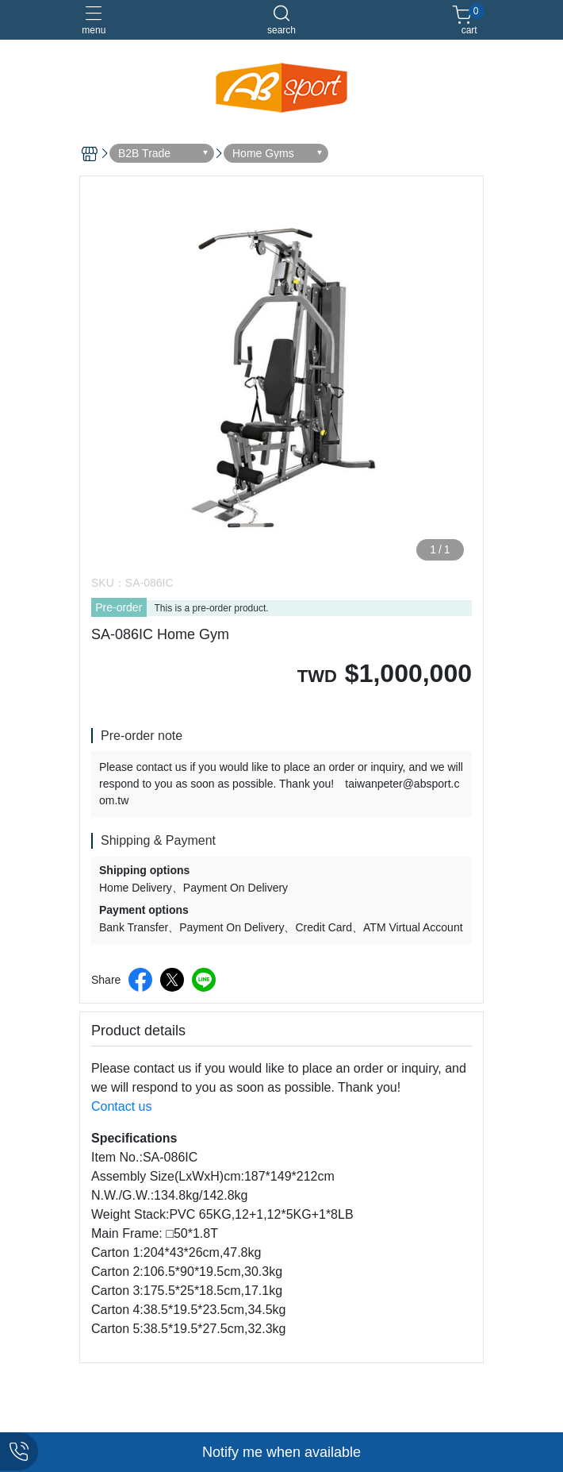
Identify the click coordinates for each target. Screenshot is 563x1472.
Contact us (121, 1106)
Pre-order (118, 607)
